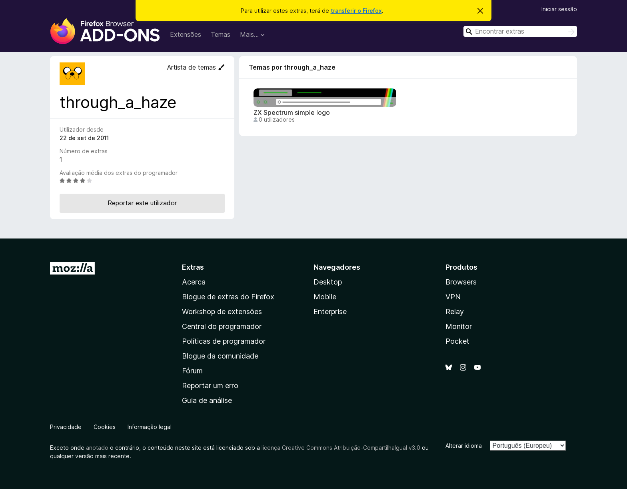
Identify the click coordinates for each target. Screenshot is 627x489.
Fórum (192, 371)
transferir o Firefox (356, 10)
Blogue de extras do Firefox (228, 297)
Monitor (458, 326)
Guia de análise (207, 400)
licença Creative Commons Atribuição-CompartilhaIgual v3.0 (341, 447)
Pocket (457, 341)
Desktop (328, 282)
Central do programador (222, 326)
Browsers (461, 282)
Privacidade (66, 426)
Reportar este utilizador (142, 203)
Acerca (194, 282)
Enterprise (330, 311)
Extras (193, 267)
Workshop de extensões (222, 311)
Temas (220, 34)
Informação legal (150, 426)
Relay (454, 311)
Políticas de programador (224, 341)
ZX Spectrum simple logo (292, 112)
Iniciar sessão (559, 9)
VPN (453, 297)
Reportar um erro (210, 385)
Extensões (185, 34)
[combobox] (520, 31)
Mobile (325, 297)
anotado (97, 447)
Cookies (105, 426)
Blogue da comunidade (220, 356)
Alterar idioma (463, 445)
